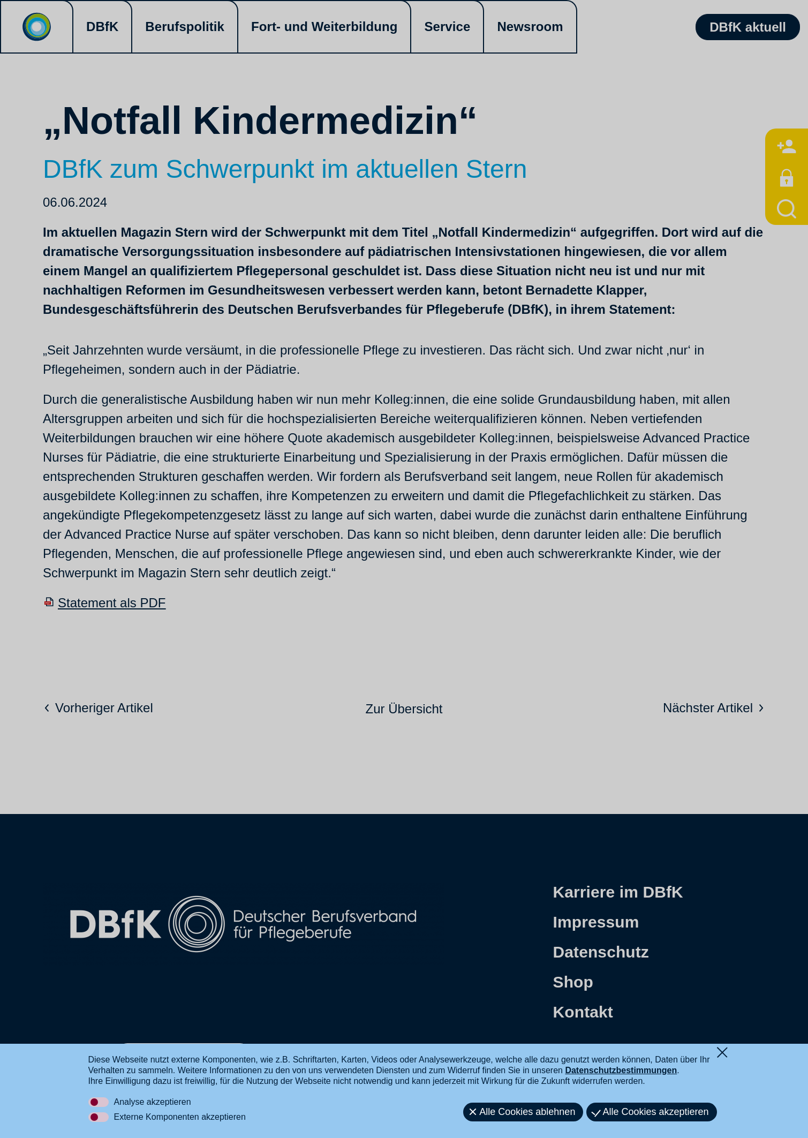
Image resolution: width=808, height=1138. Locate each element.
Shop (573, 982)
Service (447, 26)
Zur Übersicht (403, 709)
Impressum (596, 922)
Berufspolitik (184, 26)
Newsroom (530, 26)
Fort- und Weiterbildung (324, 26)
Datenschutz (601, 952)
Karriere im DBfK (618, 892)
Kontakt (583, 1012)
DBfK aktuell (747, 27)
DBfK (102, 26)
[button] (133, 1056)
